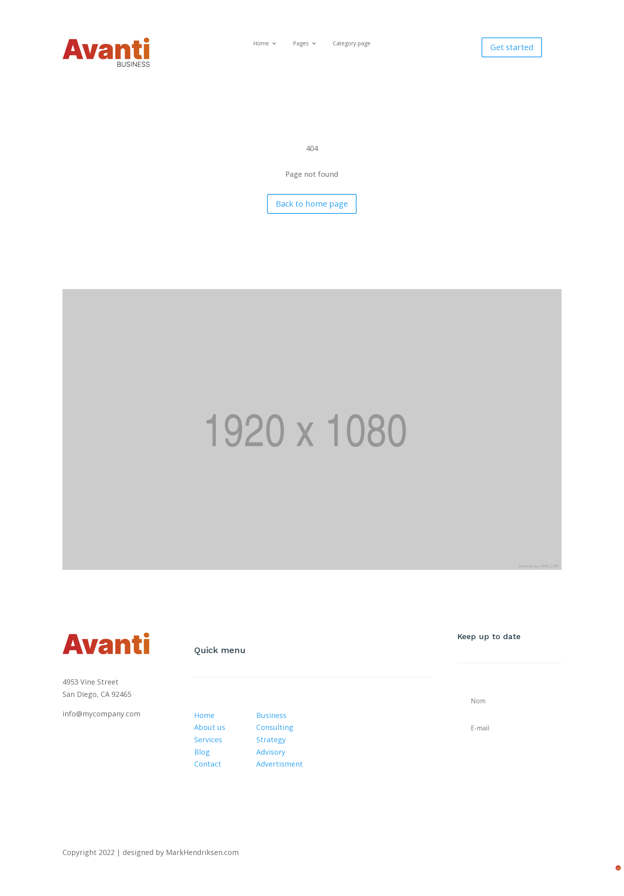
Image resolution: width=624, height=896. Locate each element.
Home (261, 44)
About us (209, 727)
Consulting (274, 727)
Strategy (271, 739)
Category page (351, 44)
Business (271, 715)
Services (208, 739)
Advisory (270, 752)
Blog (202, 752)
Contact (207, 764)
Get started (511, 47)
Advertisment (279, 764)
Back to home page (312, 203)
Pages (301, 44)
